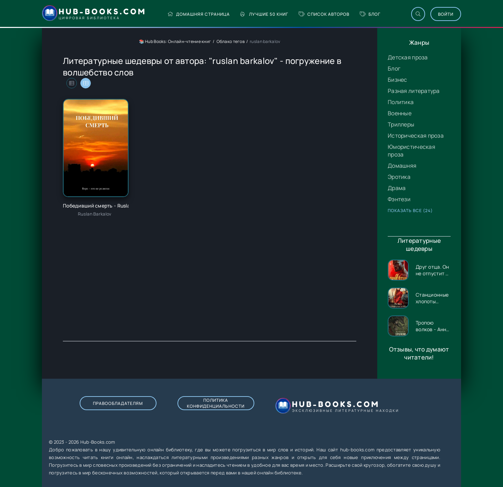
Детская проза (408, 57)
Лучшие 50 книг (264, 14)
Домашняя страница (198, 14)
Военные (399, 113)
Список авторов (324, 14)
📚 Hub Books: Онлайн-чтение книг (175, 41)
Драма (397, 188)
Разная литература (414, 91)
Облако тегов (231, 41)
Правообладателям (118, 403)
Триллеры (401, 124)
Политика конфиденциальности (216, 403)
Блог (370, 14)
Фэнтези (399, 199)
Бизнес (397, 79)
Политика (401, 102)
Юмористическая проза (411, 150)
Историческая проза (416, 135)
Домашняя (402, 165)
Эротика (399, 177)
